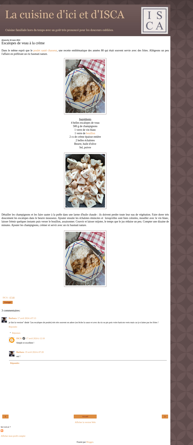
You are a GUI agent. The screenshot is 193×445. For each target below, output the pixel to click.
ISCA (18, 338)
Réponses (16, 333)
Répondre (13, 327)
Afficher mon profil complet (13, 436)
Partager (7, 302)
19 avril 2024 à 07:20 (34, 352)
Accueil (85, 416)
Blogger (89, 442)
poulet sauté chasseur (45, 50)
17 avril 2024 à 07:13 (26, 318)
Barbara (13, 318)
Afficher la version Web (85, 422)
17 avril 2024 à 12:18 (35, 338)
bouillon (90, 133)
